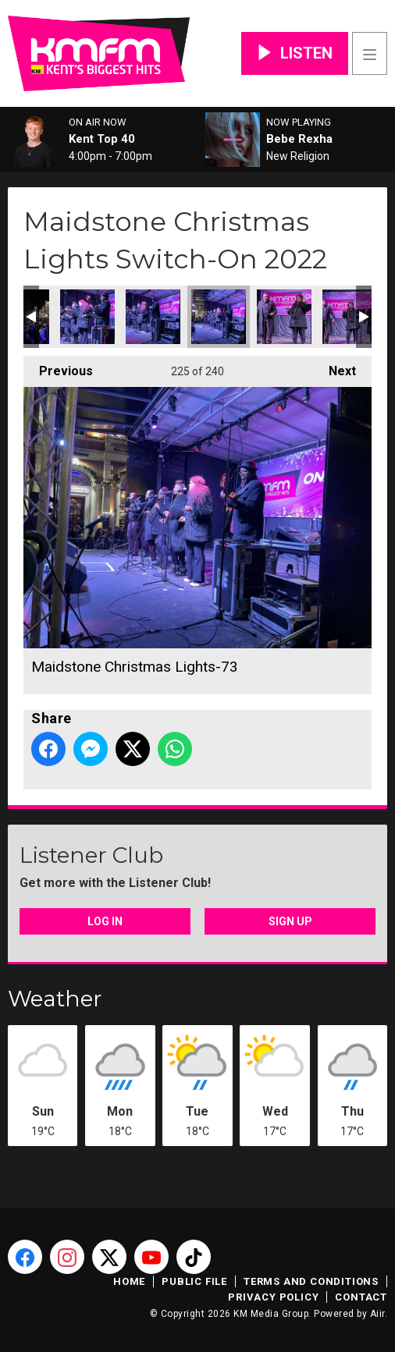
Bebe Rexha (299, 139)
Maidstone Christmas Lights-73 (218, 316)
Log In (105, 921)
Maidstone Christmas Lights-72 (153, 316)
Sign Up (290, 921)
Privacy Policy (273, 1297)
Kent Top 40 (102, 139)
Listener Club (91, 855)
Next (334, 367)
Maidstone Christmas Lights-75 (349, 316)
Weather (55, 998)
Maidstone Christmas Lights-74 (284, 316)
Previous (58, 367)
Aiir (377, 1313)
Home (129, 1281)
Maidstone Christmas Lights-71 (87, 316)
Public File (194, 1281)
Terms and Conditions (311, 1281)
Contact (361, 1297)
